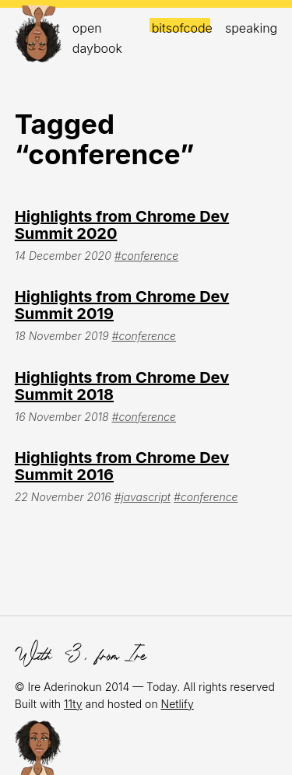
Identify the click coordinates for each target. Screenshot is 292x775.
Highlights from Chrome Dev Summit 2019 (122, 305)
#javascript (142, 496)
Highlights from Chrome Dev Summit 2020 (122, 225)
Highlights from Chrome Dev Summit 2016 (122, 466)
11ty (73, 703)
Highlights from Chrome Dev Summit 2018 (122, 386)
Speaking (251, 28)
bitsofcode (182, 28)
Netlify (177, 703)
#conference (146, 255)
